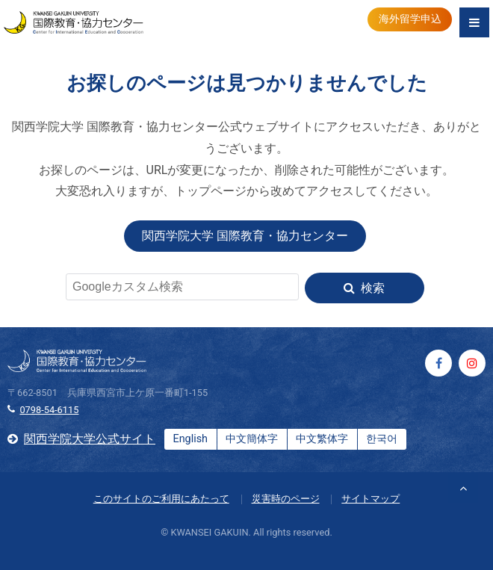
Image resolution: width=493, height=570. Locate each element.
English (190, 439)
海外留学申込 (410, 19)
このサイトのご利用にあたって (161, 498)
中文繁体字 (322, 439)
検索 (373, 288)
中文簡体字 (252, 439)
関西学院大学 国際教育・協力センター (245, 236)
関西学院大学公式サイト (89, 439)
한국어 (381, 439)
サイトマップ (370, 498)
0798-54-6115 (48, 409)
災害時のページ (286, 498)
